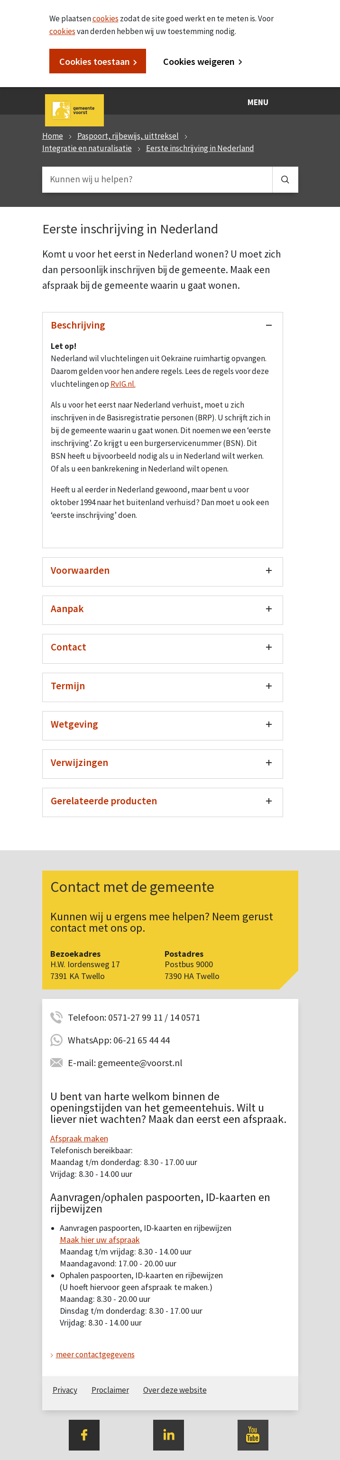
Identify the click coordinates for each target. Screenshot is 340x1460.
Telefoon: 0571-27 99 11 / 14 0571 (134, 1017)
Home (52, 136)
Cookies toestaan (94, 61)
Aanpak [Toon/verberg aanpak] (67, 608)
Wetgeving (74, 724)
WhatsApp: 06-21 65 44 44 (119, 1040)
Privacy (65, 1390)
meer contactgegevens (95, 1354)
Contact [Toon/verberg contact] (68, 647)
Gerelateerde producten (104, 800)
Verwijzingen (79, 762)
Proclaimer (110, 1390)
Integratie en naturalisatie (87, 148)
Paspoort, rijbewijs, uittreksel (128, 136)
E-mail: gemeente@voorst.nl (125, 1062)
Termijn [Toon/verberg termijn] (68, 685)
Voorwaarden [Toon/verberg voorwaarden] (80, 570)
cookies (105, 18)
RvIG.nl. (123, 384)
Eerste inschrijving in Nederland (200, 148)
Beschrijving (78, 325)
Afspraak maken (79, 1138)
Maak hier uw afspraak (100, 1239)
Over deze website (175, 1390)
